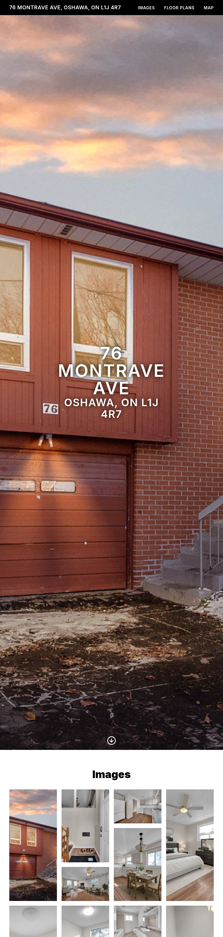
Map (209, 7)
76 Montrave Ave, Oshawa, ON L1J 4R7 (65, 7)
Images (146, 7)
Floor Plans (179, 7)
